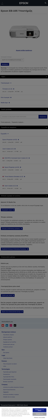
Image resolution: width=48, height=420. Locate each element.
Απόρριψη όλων (39, 414)
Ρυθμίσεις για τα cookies (39, 417)
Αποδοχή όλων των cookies (39, 410)
